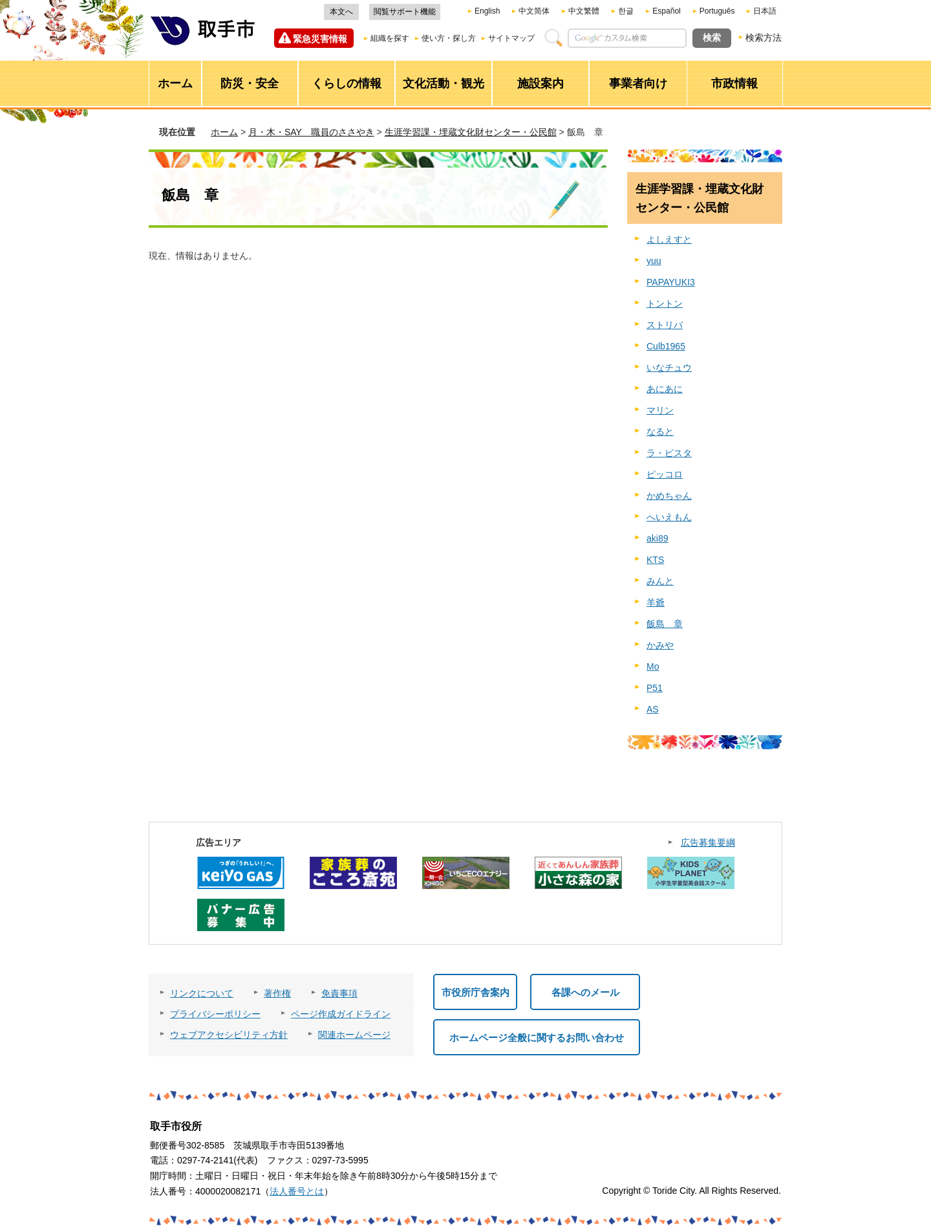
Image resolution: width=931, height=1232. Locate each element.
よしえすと (669, 239)
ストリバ (665, 325)
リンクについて (201, 993)
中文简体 (534, 11)
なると (660, 431)
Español (666, 11)
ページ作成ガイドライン (341, 1014)
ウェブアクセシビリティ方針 (229, 1034)
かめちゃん (669, 495)
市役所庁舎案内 (475, 992)
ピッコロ (665, 474)
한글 (626, 11)
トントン (665, 303)
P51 (655, 688)
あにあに (665, 389)
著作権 (277, 993)
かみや (660, 645)
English (487, 11)
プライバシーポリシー (215, 1014)
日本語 (764, 11)
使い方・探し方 (449, 38)
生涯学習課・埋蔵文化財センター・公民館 (471, 132)
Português (717, 11)
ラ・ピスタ (669, 453)
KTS (655, 560)
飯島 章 (665, 624)
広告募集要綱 (708, 842)
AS (653, 709)
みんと (660, 581)
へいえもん (669, 517)
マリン (660, 410)
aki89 (657, 538)
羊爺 (656, 602)
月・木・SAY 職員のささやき (311, 132)
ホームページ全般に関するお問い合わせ (536, 1037)
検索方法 (763, 37)
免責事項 (339, 993)
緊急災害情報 (320, 39)
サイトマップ (511, 38)
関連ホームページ (354, 1034)
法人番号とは (297, 1191)
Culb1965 (666, 346)
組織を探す (389, 38)
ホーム (224, 132)
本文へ (341, 11)
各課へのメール (585, 992)
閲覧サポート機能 (405, 11)
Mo (653, 666)
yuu (654, 261)
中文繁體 (583, 11)
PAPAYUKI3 (671, 282)
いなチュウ (669, 367)
